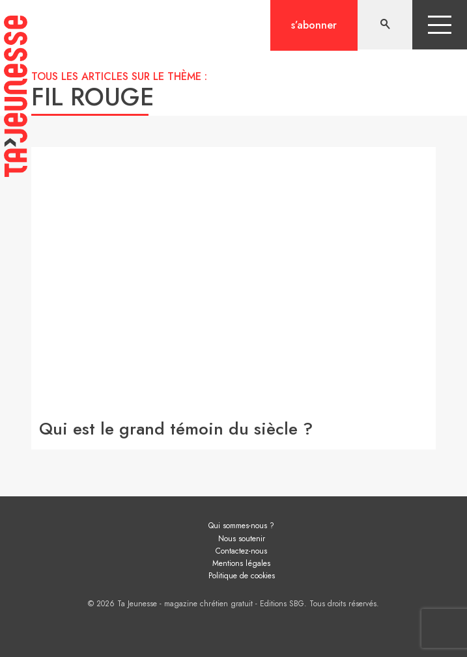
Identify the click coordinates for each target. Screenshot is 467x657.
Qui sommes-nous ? (241, 525)
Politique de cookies (241, 576)
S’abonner (314, 25)
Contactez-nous (241, 551)
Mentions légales (241, 563)
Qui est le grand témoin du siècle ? (176, 428)
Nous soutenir (241, 538)
